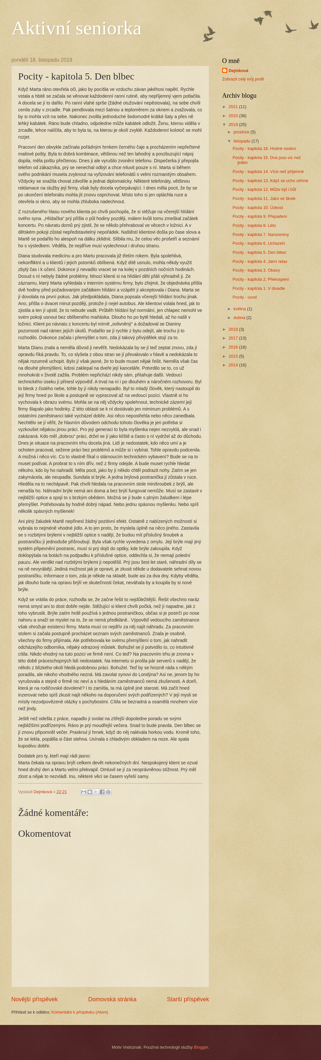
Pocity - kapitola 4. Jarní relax (259, 261)
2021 (234, 106)
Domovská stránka (112, 999)
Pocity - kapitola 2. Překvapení (260, 279)
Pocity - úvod (244, 297)
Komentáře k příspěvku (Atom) (80, 1012)
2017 (234, 338)
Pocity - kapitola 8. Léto (254, 225)
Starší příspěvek (188, 999)
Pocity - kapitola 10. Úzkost (257, 207)
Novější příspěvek (34, 999)
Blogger (201, 1047)
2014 (234, 365)
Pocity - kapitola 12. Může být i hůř (264, 189)
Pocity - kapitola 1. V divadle (258, 288)
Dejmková (238, 70)
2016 (234, 347)
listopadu (242, 141)
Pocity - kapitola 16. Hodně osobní (264, 148)
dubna (239, 317)
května (240, 308)
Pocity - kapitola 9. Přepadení (259, 216)
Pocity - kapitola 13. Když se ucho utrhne (270, 180)
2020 (234, 115)
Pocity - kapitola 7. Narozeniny (260, 234)
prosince (241, 131)
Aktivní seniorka (76, 28)
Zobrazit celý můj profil (243, 79)
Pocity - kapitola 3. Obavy (256, 270)
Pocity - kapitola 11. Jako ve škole (263, 198)
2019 (234, 124)
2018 (234, 329)
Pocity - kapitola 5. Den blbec (259, 252)
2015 (234, 356)
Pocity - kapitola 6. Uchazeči (258, 243)
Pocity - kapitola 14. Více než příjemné (268, 171)
